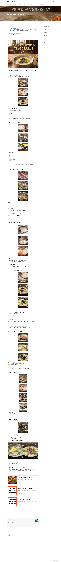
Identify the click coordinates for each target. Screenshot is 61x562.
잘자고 (11, 4)
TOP (53, 547)
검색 (51, 1)
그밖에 (37, 4)
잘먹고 (15, 4)
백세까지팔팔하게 (11, 1)
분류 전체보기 (46, 26)
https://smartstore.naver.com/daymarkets (14, 33)
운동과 (24, 4)
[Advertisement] (23, 515)
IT (44, 39)
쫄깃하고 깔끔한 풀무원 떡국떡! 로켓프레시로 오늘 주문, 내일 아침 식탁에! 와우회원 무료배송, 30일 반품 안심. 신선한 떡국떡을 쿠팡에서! (20, 30)
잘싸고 (20, 4)
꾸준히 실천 (46, 36)
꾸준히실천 (42, 4)
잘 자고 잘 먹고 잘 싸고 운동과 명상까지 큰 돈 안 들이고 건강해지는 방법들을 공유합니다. (19, 533)
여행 (45, 42)
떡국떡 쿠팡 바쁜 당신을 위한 (14, 28)
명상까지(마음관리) (30, 4)
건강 (45, 38)
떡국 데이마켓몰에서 (12, 34)
